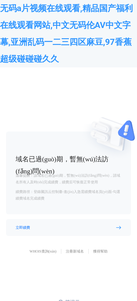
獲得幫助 (100, 251)
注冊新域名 (75, 251)
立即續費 (23, 227)
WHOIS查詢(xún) (42, 251)
